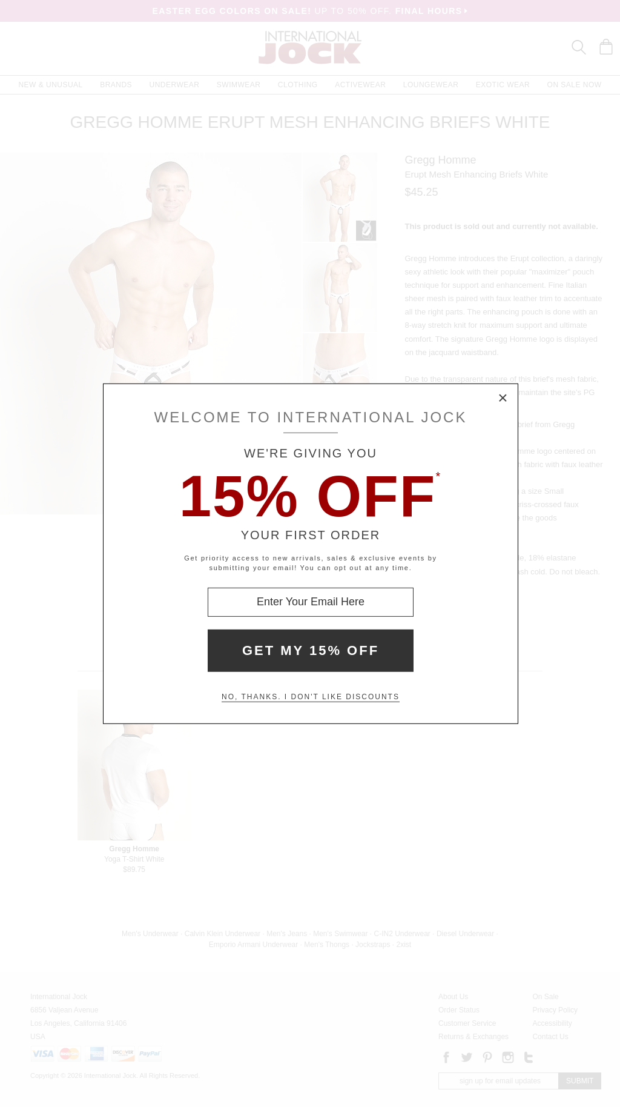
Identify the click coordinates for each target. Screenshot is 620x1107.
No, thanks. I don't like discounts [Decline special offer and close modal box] (311, 697)
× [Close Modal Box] (503, 398)
